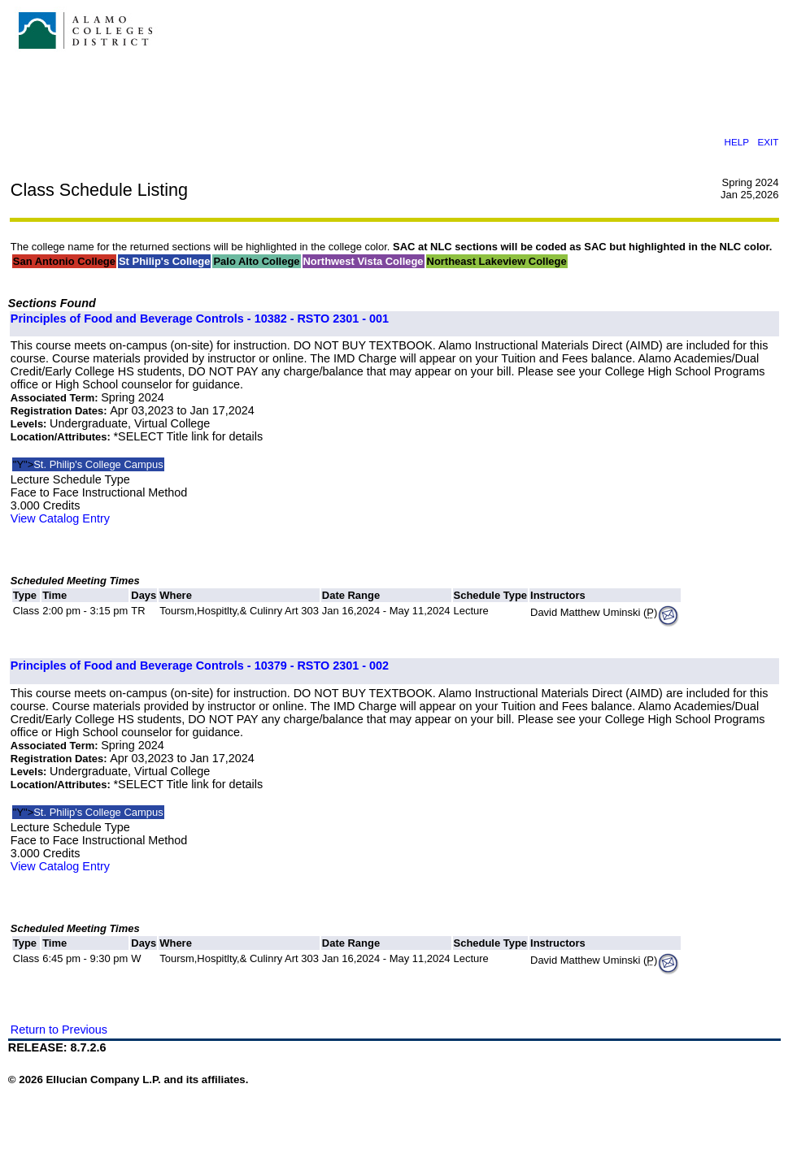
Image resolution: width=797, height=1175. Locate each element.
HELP (736, 142)
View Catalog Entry (60, 518)
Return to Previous (59, 1029)
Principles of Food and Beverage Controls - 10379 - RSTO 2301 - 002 (200, 665)
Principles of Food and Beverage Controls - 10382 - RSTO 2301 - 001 (200, 318)
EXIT (767, 142)
